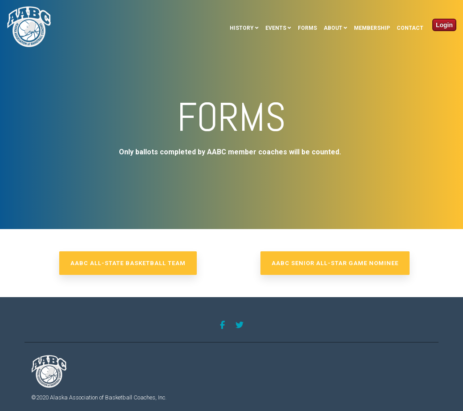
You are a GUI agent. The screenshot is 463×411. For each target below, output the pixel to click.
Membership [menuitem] (372, 28)
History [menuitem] (242, 28)
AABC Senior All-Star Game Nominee (335, 263)
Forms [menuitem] (307, 28)
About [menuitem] (333, 28)
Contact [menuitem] (410, 28)
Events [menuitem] (275, 28)
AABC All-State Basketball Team (128, 263)
